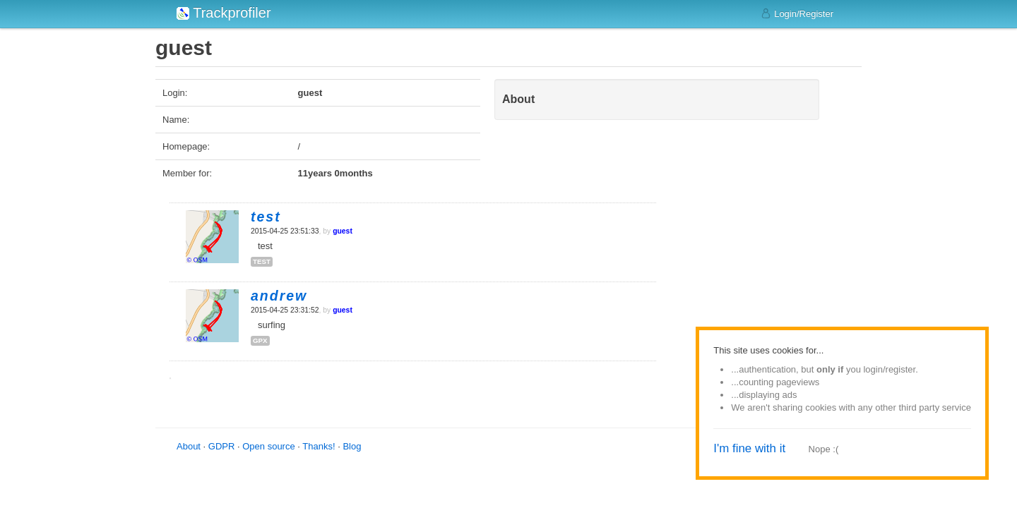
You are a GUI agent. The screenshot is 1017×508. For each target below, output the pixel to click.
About (189, 446)
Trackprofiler (224, 12)
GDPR (221, 446)
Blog (352, 446)
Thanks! (318, 446)
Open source (268, 446)
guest (342, 231)
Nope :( (824, 449)
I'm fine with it (749, 448)
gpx (260, 340)
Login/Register (797, 13)
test (261, 261)
